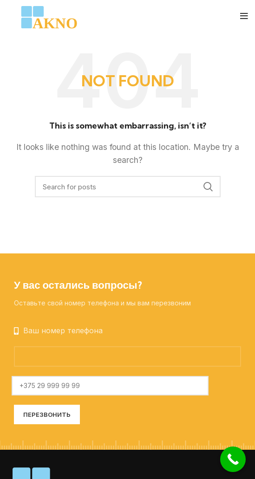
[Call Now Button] (233, 459)
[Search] (128, 186)
